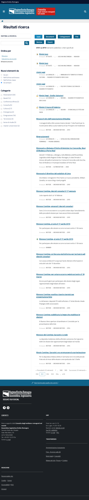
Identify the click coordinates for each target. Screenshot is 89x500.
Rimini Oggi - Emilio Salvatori (51, 95)
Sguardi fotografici (46, 89)
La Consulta (50, 75)
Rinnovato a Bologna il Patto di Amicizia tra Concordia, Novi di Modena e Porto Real (61, 149)
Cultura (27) (7, 108)
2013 (68, 130)
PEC (57, 432)
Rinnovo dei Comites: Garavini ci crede (52, 334)
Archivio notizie (59, 130)
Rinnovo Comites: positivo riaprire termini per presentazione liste (55, 295)
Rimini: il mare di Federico (49, 107)
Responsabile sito (7, 476)
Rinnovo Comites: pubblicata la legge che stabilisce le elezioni (58, 316)
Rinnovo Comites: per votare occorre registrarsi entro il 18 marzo (60, 275)
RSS (12, 485)
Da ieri (5, 75)
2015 (68, 185)
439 (63, 374)
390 (37, 374)
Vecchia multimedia (65, 57)
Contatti (4, 415)
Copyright (57, 456)
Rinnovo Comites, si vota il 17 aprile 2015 (53, 223)
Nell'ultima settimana (11, 77)
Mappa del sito (50, 460)
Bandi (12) (7, 98)
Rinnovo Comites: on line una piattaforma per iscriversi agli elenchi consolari (60, 255)
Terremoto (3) (8, 119)
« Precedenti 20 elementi (44, 370)
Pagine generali (54, 142)
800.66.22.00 (60, 428)
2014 (68, 268)
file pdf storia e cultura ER (70, 86)
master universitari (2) (11, 125)
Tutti (38, 36)
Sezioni (63, 98)
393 (52, 374)
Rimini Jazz (43, 54)
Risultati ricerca (16, 27)
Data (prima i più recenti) (9, 59)
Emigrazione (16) (9, 115)
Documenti (50, 36)
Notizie (39, 42)
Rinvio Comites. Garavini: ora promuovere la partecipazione (60, 352)
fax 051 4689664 (51, 430)
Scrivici (9, 480)
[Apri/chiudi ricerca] (85, 11)
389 (65, 370)
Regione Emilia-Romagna (10, 2)
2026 (67, 167)
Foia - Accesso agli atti (53, 452)
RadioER (76, 57)
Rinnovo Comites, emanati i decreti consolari (54, 206)
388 (61, 370)
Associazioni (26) (9, 94)
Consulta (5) (7, 105)
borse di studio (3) (9, 122)
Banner (48, 248)
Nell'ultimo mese (9, 80)
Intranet (3, 489)
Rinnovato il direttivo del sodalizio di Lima (53, 173)
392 (47, 374)
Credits (3, 480)
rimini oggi (40, 72)
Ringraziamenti (42, 136)
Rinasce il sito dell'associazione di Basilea (53, 118)
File (76, 36)
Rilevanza (5, 56)
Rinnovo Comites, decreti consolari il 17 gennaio (56, 191)
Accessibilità (5, 485)
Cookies (65, 460)
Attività (49, 57)
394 (57, 374)
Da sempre (7, 82)
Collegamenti (65, 36)
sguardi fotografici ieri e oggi (57, 77)
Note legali (49, 456)
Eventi (50, 42)
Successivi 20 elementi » (77, 370)
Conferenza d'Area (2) (11, 101)
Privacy (58, 460)
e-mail (8, 439)
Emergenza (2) (8, 112)
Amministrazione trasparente (55, 447)
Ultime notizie (58, 167)
